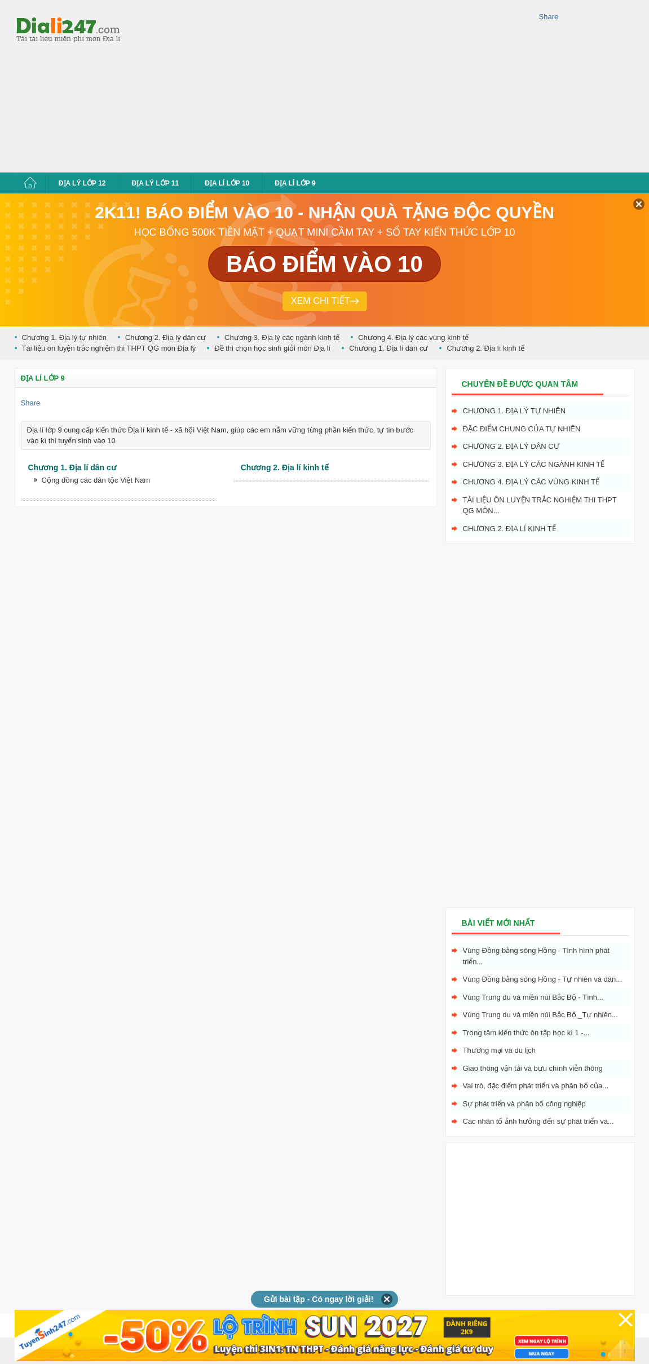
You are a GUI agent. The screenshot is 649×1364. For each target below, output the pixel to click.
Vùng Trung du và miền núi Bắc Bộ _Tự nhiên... (540, 1014)
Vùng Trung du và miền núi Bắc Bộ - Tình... (533, 997)
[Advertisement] (276, 85)
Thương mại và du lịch (499, 1050)
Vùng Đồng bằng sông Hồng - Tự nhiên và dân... (542, 979)
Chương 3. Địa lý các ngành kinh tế (281, 337)
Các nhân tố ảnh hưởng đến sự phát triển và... (538, 1121)
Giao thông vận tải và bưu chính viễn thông (533, 1068)
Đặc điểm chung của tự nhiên (522, 429)
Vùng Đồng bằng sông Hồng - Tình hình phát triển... (536, 956)
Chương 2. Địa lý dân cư (165, 337)
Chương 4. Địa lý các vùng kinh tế (413, 337)
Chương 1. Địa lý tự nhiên (64, 337)
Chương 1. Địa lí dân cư (388, 348)
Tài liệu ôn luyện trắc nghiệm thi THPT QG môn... (540, 505)
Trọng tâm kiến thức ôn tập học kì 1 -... (526, 1032)
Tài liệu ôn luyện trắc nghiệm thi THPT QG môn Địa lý (109, 348)
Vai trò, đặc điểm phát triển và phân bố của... (536, 1086)
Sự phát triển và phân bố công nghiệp (524, 1104)
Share (549, 16)
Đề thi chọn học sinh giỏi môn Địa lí (272, 348)
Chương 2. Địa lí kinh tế (485, 348)
